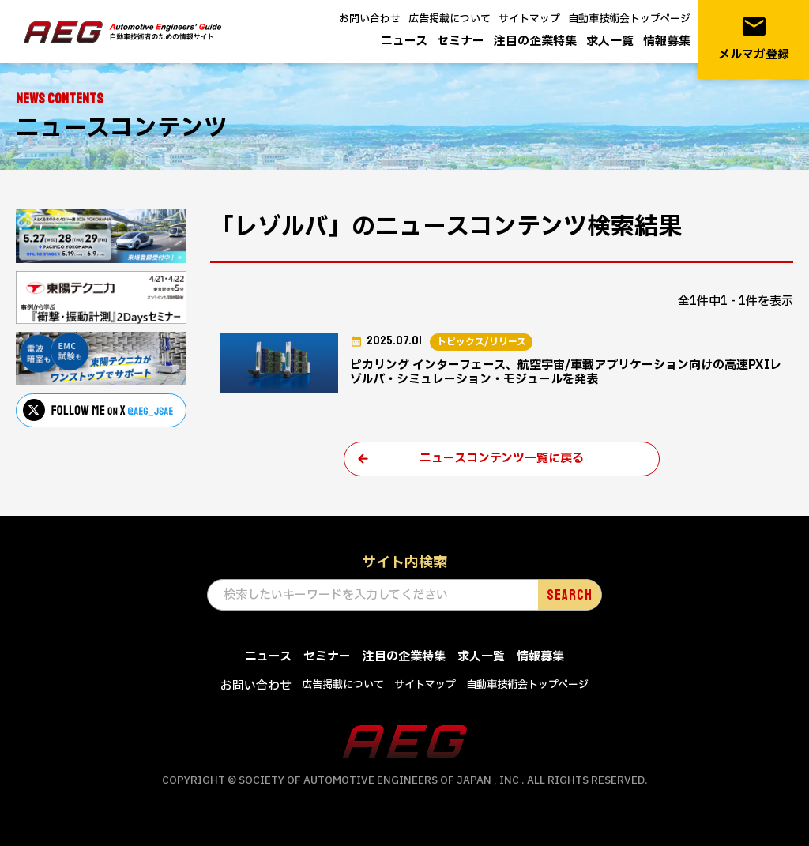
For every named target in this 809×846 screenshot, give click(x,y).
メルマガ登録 (753, 38)
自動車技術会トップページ (629, 19)
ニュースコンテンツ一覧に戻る (502, 458)
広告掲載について (449, 19)
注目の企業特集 (535, 41)
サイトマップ (529, 19)
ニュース (404, 41)
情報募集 (666, 41)
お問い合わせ (370, 19)
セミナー (460, 41)
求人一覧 (610, 41)
